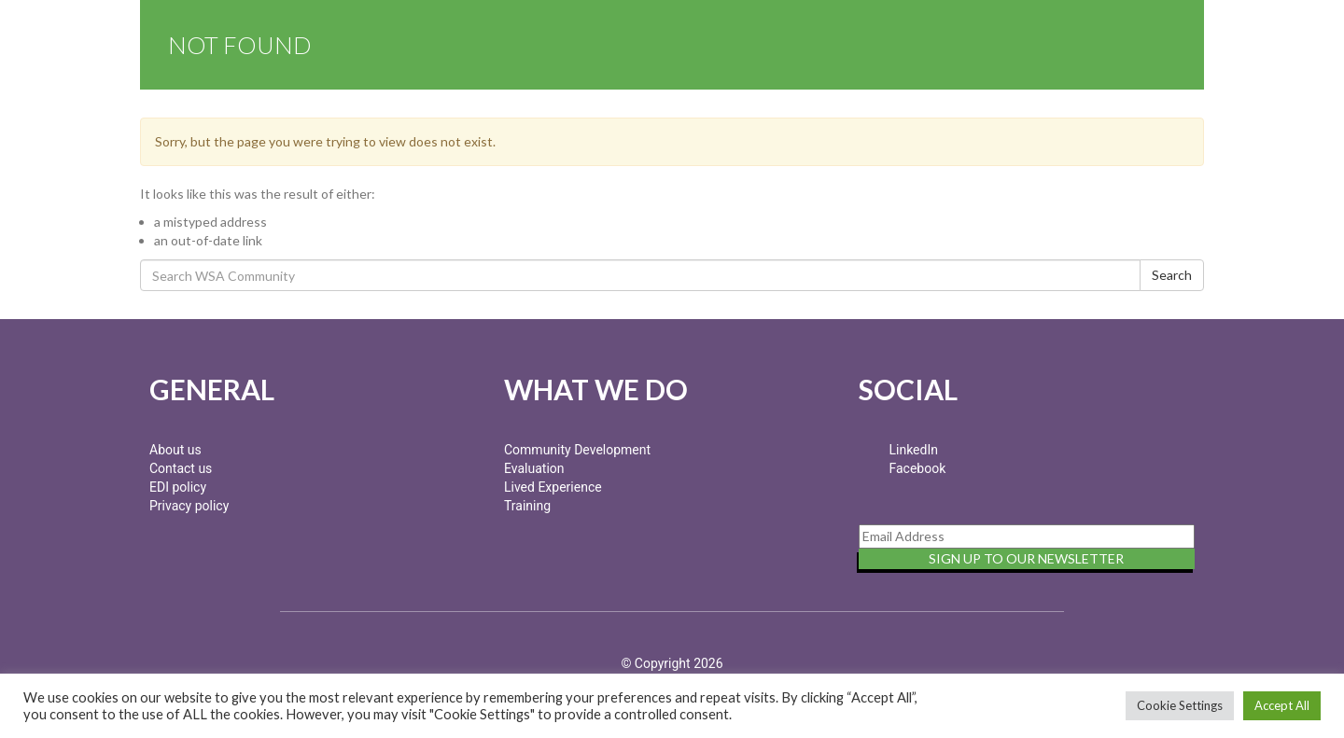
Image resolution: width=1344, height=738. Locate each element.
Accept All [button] (1281, 705)
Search (1172, 275)
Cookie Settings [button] (1180, 705)
